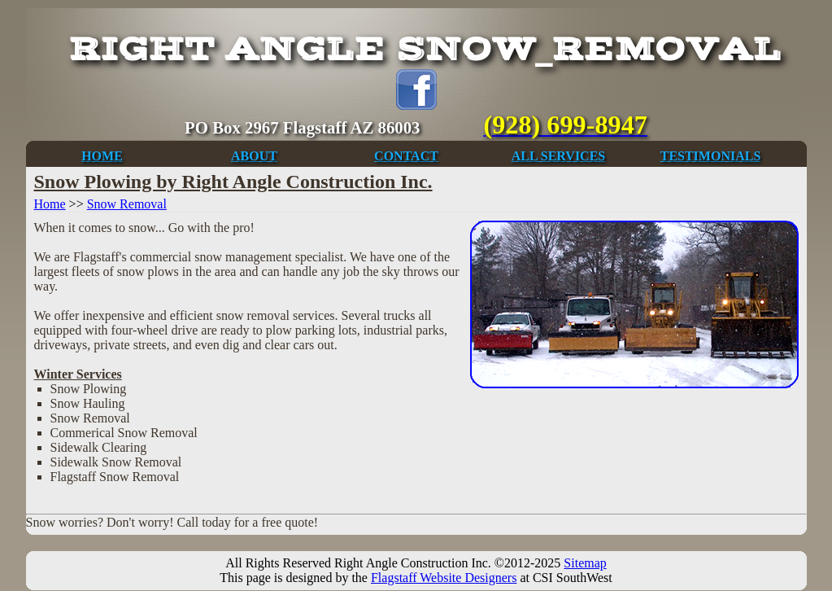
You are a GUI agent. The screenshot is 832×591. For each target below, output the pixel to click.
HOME (102, 156)
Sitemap (585, 563)
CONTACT (406, 156)
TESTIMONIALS (710, 156)
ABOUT (254, 156)
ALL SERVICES (558, 156)
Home (50, 204)
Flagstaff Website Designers (443, 577)
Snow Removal (127, 204)
